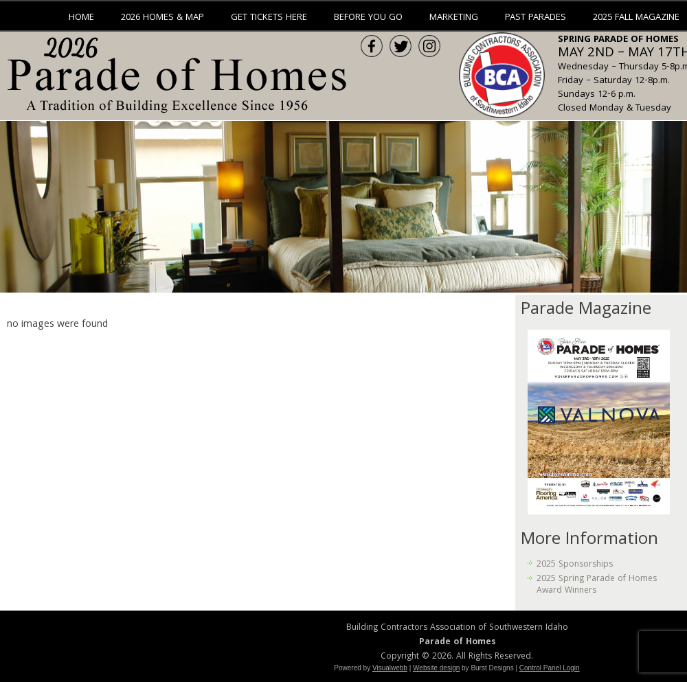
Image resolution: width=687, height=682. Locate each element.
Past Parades (535, 17)
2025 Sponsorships (575, 565)
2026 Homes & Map (162, 17)
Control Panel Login (549, 668)
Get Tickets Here (269, 17)
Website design (436, 668)
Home (81, 17)
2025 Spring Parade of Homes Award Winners (597, 585)
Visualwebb (389, 668)
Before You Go (368, 17)
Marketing (453, 17)
